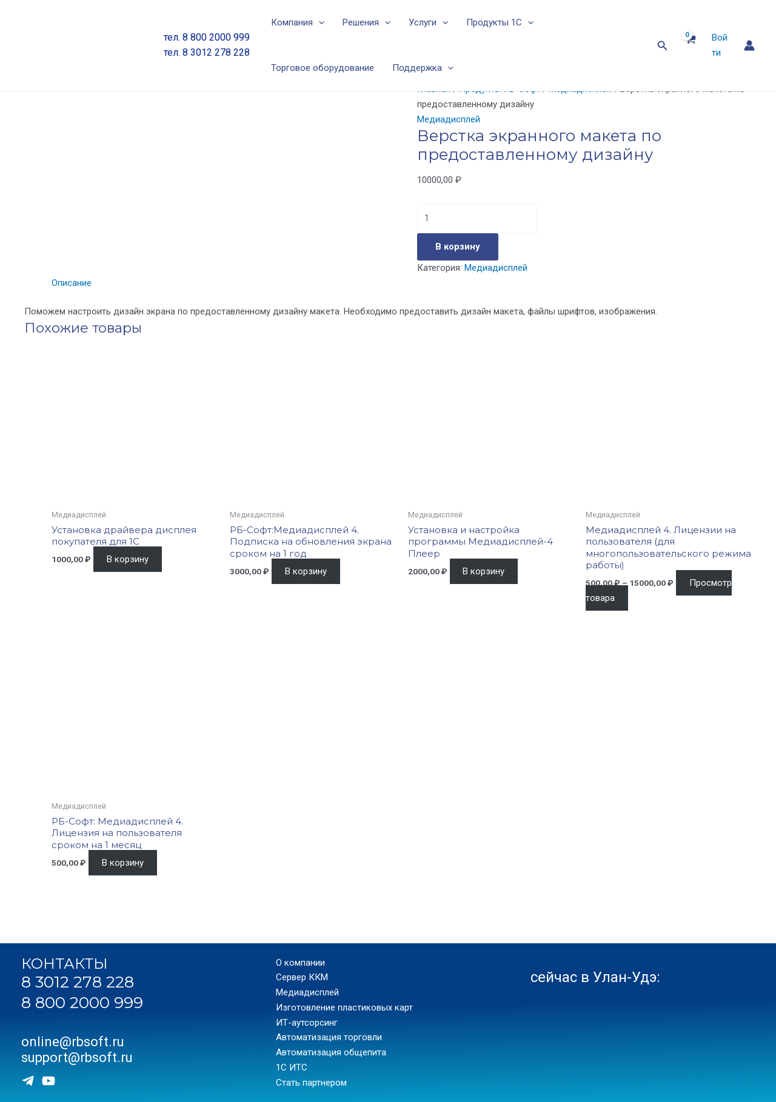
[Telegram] (28, 1080)
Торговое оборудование (322, 67)
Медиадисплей (448, 119)
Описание (72, 282)
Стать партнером (311, 1082)
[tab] (72, 283)
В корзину (457, 246)
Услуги (428, 22)
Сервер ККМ (302, 977)
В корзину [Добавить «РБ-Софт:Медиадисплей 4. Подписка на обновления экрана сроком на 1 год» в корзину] (306, 571)
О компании (300, 962)
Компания (297, 22)
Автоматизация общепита (331, 1052)
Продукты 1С (500, 22)
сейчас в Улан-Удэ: (595, 977)
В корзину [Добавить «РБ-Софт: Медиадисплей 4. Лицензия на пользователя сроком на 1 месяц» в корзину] (123, 862)
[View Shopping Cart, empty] (690, 45)
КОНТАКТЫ (64, 963)
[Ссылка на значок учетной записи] (749, 45)
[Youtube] (48, 1080)
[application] (318, 22)
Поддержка (422, 68)
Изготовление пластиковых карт (344, 1007)
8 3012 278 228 (77, 982)
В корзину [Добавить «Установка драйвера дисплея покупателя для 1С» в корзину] (128, 559)
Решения (366, 22)
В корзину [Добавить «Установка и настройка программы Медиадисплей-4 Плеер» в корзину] (483, 571)
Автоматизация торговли (329, 1037)
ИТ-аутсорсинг (307, 1022)
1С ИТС (291, 1067)
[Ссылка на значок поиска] (662, 45)
